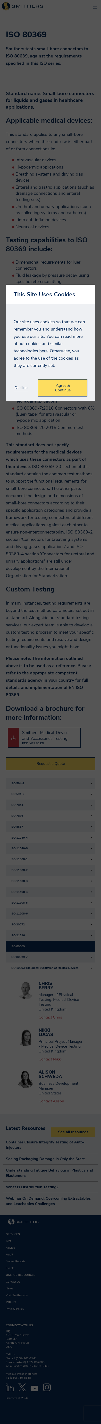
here (43, 351)
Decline (21, 387)
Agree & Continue (63, 388)
